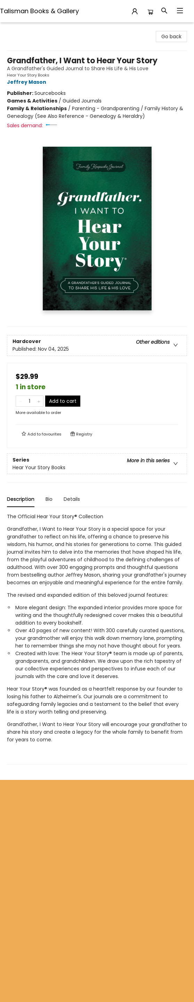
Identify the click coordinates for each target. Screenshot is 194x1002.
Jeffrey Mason (27, 82)
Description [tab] (20, 499)
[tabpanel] (97, 639)
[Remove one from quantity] (20, 401)
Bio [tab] (49, 499)
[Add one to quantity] (38, 401)
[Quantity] (29, 401)
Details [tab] (72, 499)
